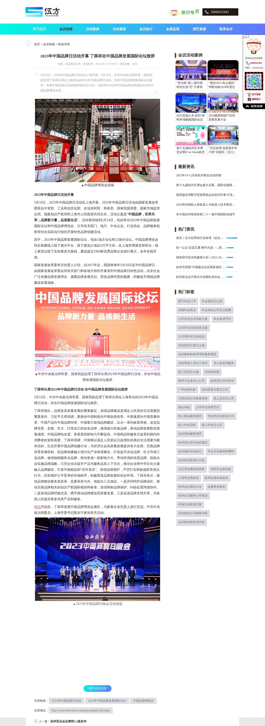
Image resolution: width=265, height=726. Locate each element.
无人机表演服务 (223, 363)
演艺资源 (199, 29)
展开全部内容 (97, 688)
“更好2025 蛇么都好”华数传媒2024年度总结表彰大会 (222, 87)
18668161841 (220, 12)
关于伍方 (39, 29)
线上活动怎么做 (188, 371)
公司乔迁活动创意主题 (193, 327)
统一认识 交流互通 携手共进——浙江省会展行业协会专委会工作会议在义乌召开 (200, 247)
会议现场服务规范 (190, 433)
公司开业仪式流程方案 (193, 318)
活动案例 (92, 29)
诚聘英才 (256, 99)
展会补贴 (184, 407)
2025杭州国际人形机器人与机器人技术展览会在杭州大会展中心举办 (220, 204)
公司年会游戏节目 (207, 407)
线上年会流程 (187, 424)
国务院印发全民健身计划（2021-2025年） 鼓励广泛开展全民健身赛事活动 (200, 257)
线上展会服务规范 (190, 416)
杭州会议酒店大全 (190, 486)
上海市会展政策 (188, 477)
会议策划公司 (73, 64)
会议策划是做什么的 (191, 460)
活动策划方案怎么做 (191, 345)
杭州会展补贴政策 (216, 477)
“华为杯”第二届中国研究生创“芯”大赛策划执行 (189, 87)
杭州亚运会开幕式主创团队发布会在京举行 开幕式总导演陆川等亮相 (200, 276)
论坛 (37, 507)
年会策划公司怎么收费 (216, 310)
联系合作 (226, 29)
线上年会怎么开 (212, 424)
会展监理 (172, 29)
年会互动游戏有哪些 (221, 451)
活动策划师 (212, 371)
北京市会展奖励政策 (191, 469)
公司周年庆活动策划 (191, 336)
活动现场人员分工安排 (193, 363)
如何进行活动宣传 (222, 380)
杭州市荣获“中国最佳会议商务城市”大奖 (200, 267)
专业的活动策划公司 (221, 416)
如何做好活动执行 (190, 451)
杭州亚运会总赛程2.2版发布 (68, 721)
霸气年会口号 (187, 301)
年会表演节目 (222, 318)
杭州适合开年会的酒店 (193, 442)
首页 (37, 44)
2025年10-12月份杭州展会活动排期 (198, 175)
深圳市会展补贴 (221, 469)
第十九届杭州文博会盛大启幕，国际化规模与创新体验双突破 (216, 185)
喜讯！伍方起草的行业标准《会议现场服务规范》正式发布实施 (200, 237)
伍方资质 (256, 94)
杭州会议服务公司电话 (193, 495)
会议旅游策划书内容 (191, 522)
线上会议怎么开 (223, 398)
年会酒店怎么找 (212, 301)
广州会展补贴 (187, 389)
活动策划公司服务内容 (193, 513)
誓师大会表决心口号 (191, 380)
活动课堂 (119, 29)
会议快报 (66, 29)
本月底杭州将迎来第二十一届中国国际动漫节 (205, 214)
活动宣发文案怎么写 (215, 389)
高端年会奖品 (187, 310)
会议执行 (146, 29)
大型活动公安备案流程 (193, 398)
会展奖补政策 (216, 486)
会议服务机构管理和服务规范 (197, 354)
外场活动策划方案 (190, 504)
